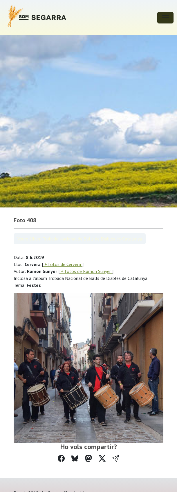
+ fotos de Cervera (62, 264)
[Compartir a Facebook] (61, 458)
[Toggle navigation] (165, 17)
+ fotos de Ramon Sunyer (86, 271)
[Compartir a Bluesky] (74, 458)
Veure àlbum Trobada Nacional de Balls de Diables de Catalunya (79, 239)
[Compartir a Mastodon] (88, 458)
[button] (115, 458)
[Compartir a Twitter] (102, 458)
